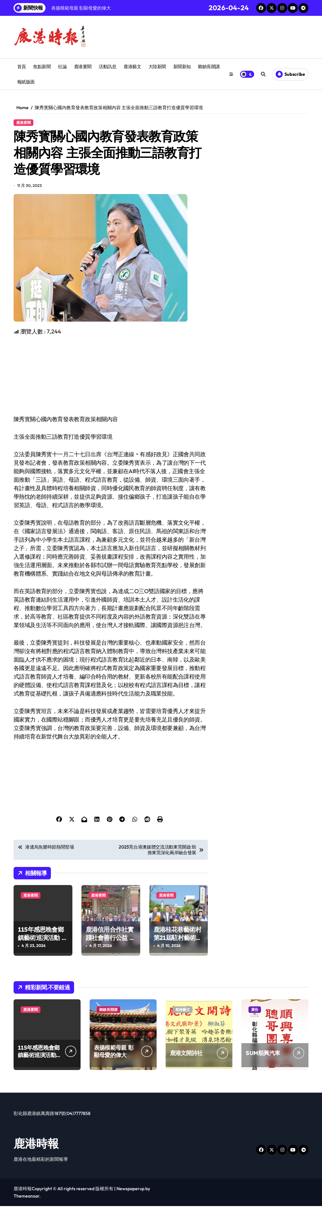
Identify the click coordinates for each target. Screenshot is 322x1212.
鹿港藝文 (132, 66)
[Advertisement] (111, 381)
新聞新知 (182, 66)
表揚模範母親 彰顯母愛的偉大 (113, 1057)
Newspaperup (130, 1194)
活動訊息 (107, 66)
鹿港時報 (36, 1149)
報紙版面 (26, 82)
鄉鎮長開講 (209, 66)
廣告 (254, 1015)
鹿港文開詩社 (186, 1058)
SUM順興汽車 (263, 1058)
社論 (62, 66)
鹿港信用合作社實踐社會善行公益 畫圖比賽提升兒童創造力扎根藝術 (110, 947)
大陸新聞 (157, 66)
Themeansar (26, 1202)
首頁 (21, 66)
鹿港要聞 (83, 66)
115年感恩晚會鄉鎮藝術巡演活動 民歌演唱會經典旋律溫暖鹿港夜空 (43, 947)
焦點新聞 (42, 66)
